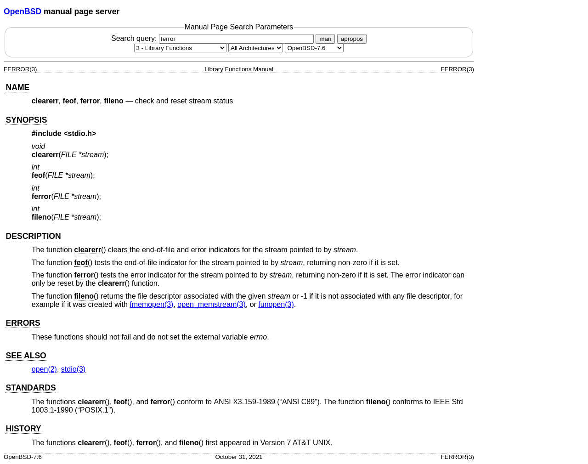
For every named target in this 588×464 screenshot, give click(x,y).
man (325, 38)
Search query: (213, 38)
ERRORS (23, 323)
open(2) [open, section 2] (44, 369)
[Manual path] (314, 48)
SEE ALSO (26, 355)
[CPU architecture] (255, 48)
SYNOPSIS (26, 119)
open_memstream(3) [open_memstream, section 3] (211, 304)
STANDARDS (31, 387)
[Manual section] (180, 48)
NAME (17, 87)
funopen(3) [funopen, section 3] (276, 304)
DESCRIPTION (33, 236)
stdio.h (80, 133)
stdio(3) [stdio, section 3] (73, 369)
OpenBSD (22, 11)
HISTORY (23, 428)
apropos (352, 38)
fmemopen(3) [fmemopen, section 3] (151, 304)
